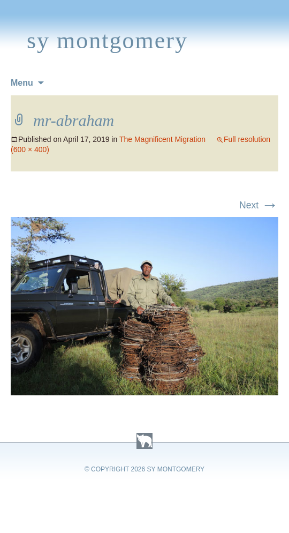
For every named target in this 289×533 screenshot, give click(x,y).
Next (258, 205)
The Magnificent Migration (162, 139)
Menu (22, 82)
